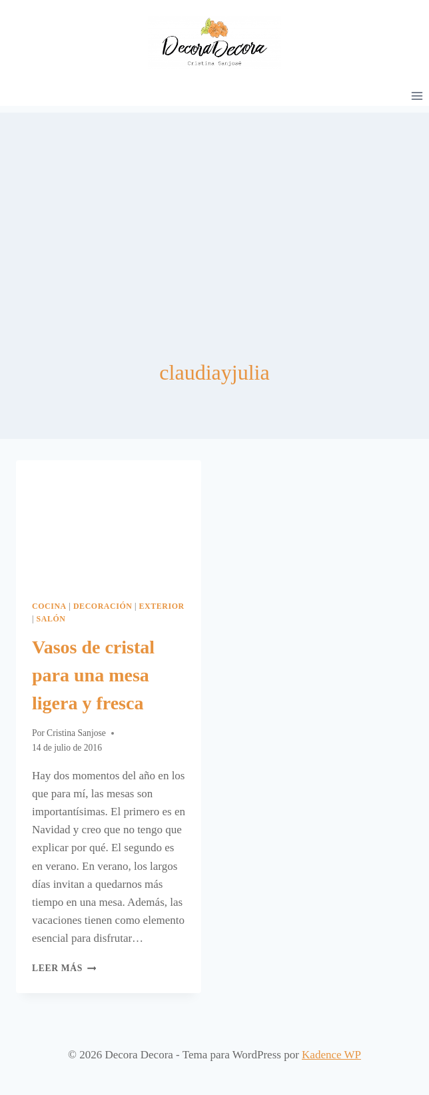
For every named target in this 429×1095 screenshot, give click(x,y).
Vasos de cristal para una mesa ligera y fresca (93, 675)
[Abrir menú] (416, 95)
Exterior (162, 606)
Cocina (49, 606)
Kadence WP (331, 1054)
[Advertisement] (214, 206)
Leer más (64, 968)
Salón (51, 618)
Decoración (103, 606)
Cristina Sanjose (76, 733)
